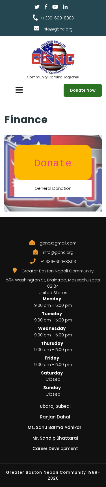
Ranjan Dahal (55, 417)
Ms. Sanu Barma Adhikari (55, 427)
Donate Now (83, 90)
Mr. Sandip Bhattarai (55, 438)
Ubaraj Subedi (55, 406)
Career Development (55, 448)
